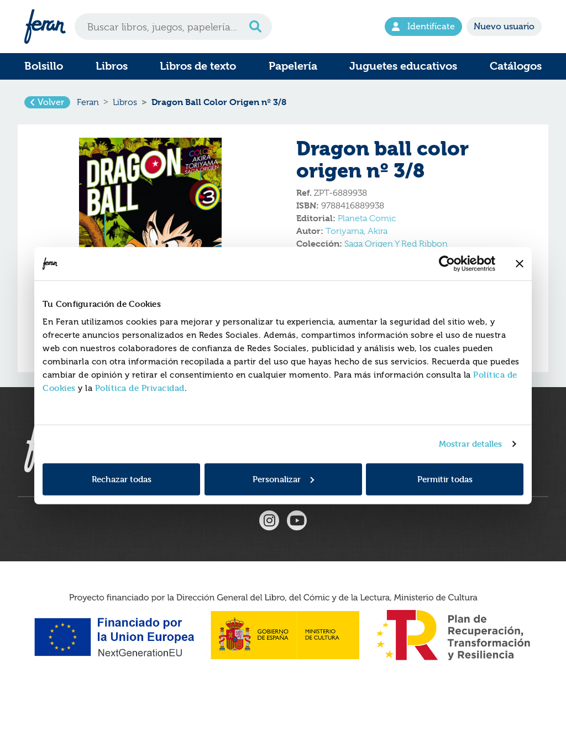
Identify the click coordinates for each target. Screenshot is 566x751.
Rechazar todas (121, 478)
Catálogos (516, 66)
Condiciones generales (335, 505)
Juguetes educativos (403, 66)
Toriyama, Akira (356, 241)
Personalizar (283, 478)
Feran (88, 107)
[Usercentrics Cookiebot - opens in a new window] (447, 263)
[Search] (173, 26)
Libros (112, 66)
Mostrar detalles (470, 444)
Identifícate (423, 26)
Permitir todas (445, 478)
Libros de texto (198, 66)
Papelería (293, 66)
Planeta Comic (367, 228)
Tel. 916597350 (452, 505)
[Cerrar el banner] (519, 264)
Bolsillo (43, 66)
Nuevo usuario (504, 26)
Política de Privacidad (140, 387)
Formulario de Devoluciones (214, 505)
